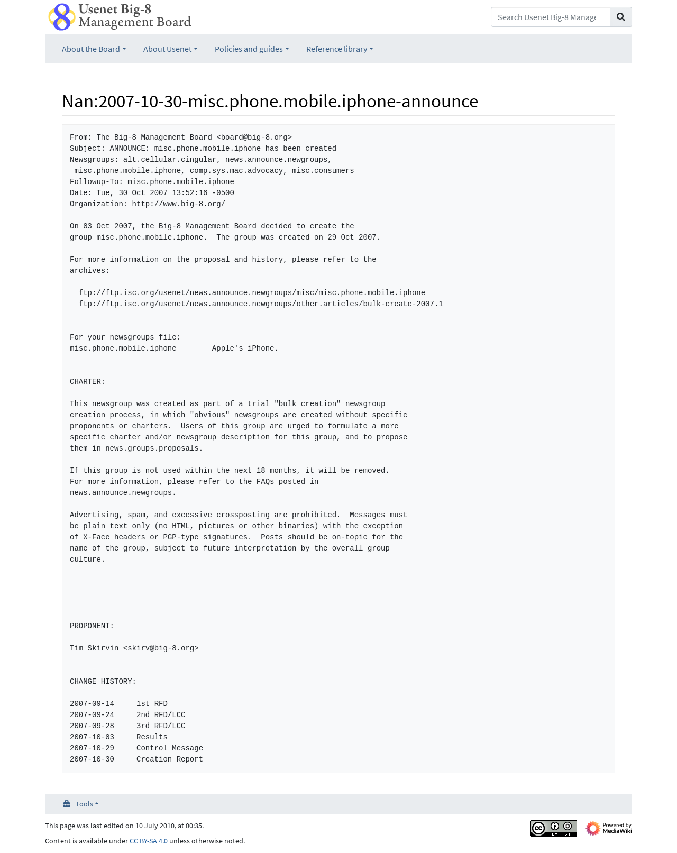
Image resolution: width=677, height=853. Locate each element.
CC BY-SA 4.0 (149, 841)
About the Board (91, 48)
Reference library (336, 48)
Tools (84, 804)
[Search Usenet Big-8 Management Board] (551, 17)
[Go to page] (621, 17)
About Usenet (167, 48)
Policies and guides (249, 48)
